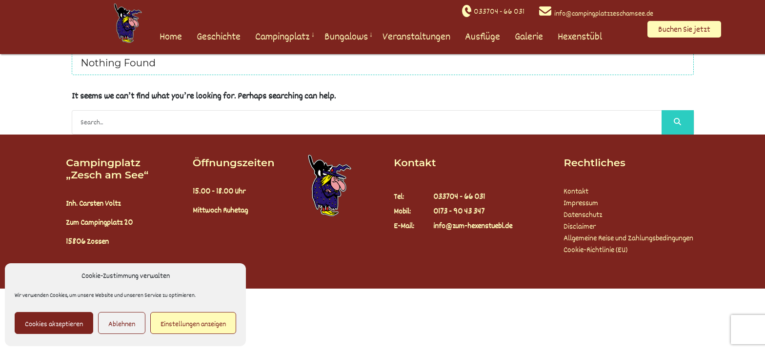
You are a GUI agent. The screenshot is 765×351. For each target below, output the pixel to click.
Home (171, 36)
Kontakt (576, 191)
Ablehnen (121, 324)
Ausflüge (482, 36)
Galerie (529, 36)
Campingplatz (282, 36)
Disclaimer (580, 227)
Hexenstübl (580, 36)
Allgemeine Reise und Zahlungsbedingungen (628, 238)
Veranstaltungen (416, 36)
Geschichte (219, 36)
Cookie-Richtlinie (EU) (595, 250)
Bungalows (346, 36)
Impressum (581, 203)
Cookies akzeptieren (54, 324)
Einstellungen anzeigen (193, 324)
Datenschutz (583, 215)
